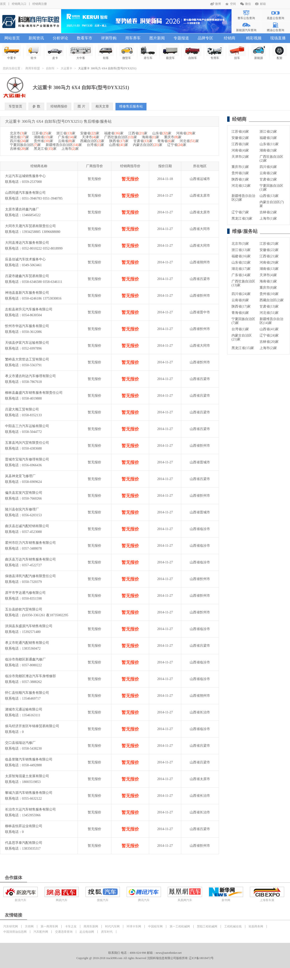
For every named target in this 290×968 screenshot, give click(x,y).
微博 (218, 4)
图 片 (82, 106)
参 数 (36, 106)
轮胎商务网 (256, 926)
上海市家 (70, 149)
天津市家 (90, 137)
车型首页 (15, 106)
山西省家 (118, 145)
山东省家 (161, 133)
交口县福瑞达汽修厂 (20, 743)
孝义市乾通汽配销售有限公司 (27, 643)
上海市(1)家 (268, 218)
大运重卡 (66, 68)
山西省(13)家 (269, 196)
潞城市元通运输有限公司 (23, 709)
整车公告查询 (246, 18)
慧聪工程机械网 (207, 926)
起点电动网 (87, 931)
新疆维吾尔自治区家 (64, 145)
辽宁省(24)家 (269, 335)
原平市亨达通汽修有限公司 (25, 593)
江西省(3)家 (240, 144)
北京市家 (18, 133)
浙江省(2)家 (268, 131)
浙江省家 (65, 133)
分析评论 (60, 38)
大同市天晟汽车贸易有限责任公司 (30, 226)
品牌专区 (205, 38)
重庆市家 (172, 137)
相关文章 (102, 106)
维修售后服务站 (131, 106)
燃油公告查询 (275, 30)
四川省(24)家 (241, 294)
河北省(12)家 (241, 185)
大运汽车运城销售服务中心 (25, 176)
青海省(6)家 (240, 313)
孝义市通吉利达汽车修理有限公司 (30, 376)
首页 (3, 4)
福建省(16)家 (241, 256)
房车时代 (107, 931)
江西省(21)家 (269, 256)
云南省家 (66, 141)
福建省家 (113, 133)
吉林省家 (19, 149)
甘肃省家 (142, 141)
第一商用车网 (49, 926)
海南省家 (150, 137)
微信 (248, 4)
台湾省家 (95, 145)
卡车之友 (71, 926)
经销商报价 (59, 106)
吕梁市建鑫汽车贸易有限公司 (27, 276)
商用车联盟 (32, 68)
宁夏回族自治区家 (25, 145)
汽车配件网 (41, 931)
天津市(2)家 (240, 156)
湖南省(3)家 (268, 150)
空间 (233, 4)
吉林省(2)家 (268, 212)
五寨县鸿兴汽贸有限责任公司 (27, 443)
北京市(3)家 (240, 243)
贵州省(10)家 (269, 294)
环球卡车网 (134, 926)
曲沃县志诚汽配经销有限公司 (27, 526)
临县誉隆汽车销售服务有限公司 (28, 759)
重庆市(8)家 (268, 287)
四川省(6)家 (268, 167)
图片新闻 (157, 38)
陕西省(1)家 (240, 179)
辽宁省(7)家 (240, 212)
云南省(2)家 (268, 173)
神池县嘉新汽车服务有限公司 (27, 292)
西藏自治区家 (92, 141)
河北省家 (189, 141)
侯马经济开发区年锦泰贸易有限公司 (32, 726)
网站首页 (12, 38)
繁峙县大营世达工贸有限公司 (27, 359)
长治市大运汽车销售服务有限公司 (30, 809)
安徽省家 (89, 133)
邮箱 (263, 4)
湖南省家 (43, 137)
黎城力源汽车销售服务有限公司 (28, 793)
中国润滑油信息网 (15, 931)
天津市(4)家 (268, 275)
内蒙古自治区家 (147, 145)
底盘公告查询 (275, 18)
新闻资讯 (36, 38)
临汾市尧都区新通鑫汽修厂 (25, 659)
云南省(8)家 (240, 300)
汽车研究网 (10, 926)
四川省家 (19, 141)
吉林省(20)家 (269, 342)
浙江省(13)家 (241, 250)
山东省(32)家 (241, 262)
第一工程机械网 (180, 926)
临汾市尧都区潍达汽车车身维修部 (30, 676)
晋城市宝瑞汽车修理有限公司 (27, 459)
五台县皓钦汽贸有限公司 (23, 609)
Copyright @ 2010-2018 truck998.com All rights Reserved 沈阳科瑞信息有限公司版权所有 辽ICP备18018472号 (144, 958)
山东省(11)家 (269, 144)
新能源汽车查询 (246, 30)
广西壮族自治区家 (120, 137)
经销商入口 (19, 4)
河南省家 (185, 133)
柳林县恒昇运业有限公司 (23, 826)
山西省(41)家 (269, 329)
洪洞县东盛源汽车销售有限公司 (28, 626)
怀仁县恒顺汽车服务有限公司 (27, 693)
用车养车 (133, 38)
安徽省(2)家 (240, 138)
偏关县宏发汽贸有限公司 (23, 493)
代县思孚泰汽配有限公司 (23, 843)
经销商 (229, 38)
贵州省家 (43, 141)
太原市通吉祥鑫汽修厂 (22, 209)
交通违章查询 (63, 931)
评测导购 (108, 38)
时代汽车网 (112, 926)
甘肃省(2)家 (268, 179)
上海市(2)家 (268, 348)
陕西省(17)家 (241, 306)
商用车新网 (91, 926)
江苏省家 (41, 133)
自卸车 (50, 68)
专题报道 (181, 38)
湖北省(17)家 (241, 269)
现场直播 (278, 38)
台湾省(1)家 (240, 329)
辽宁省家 (176, 145)
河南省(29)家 (269, 262)
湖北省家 (19, 137)
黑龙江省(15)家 (243, 348)
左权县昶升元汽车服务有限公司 (28, 309)
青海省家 (166, 141)
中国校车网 (155, 926)
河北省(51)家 (269, 313)
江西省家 (137, 133)
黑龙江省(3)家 (242, 218)
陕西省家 (118, 141)
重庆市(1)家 (240, 167)
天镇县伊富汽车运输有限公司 (27, 342)
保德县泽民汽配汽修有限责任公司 (30, 576)
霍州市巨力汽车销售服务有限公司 (30, 543)
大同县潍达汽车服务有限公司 (27, 242)
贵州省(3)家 (240, 173)
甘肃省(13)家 (269, 306)
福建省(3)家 (268, 138)
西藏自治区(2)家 (272, 300)
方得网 (29, 926)
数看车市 (84, 38)
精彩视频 (253, 38)
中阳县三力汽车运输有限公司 (27, 426)
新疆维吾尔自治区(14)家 (271, 321)
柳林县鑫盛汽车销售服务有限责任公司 (34, 392)
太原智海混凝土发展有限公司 (27, 776)
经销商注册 (39, 4)
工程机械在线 (233, 926)
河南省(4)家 (240, 150)
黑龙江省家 (45, 149)
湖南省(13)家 (269, 269)
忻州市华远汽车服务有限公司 (27, 326)
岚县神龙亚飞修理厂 (20, 476)
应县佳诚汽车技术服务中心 (25, 259)
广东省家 (67, 137)
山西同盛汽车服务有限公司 (25, 192)
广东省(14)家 (241, 275)
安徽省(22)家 (269, 250)
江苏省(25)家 (269, 243)
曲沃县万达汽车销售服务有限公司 (30, 559)
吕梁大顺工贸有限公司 (22, 409)
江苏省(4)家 (240, 131)
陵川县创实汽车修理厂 (22, 509)
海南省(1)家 (268, 281)
